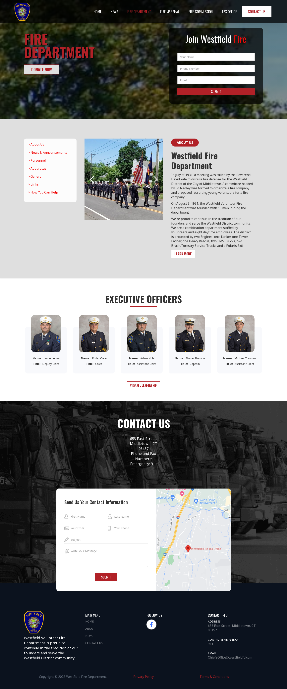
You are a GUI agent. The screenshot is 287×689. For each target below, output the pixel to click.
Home (97, 11)
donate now (41, 69)
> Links (33, 184)
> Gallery (34, 176)
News (89, 636)
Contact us (256, 11)
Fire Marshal (170, 11)
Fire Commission (201, 11)
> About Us (36, 144)
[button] (92, 179)
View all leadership (143, 385)
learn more (183, 253)
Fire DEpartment (139, 11)
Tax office (229, 11)
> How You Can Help (43, 192)
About (90, 628)
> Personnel (37, 160)
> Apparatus (37, 168)
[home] (22, 12)
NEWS (114, 11)
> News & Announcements (47, 152)
